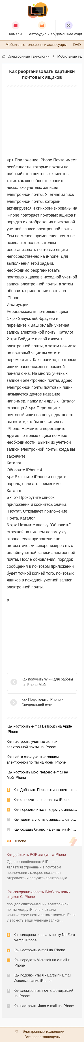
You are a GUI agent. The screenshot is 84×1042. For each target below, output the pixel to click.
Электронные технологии (29, 56)
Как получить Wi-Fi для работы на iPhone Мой (47, 682)
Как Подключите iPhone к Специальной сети (42, 702)
